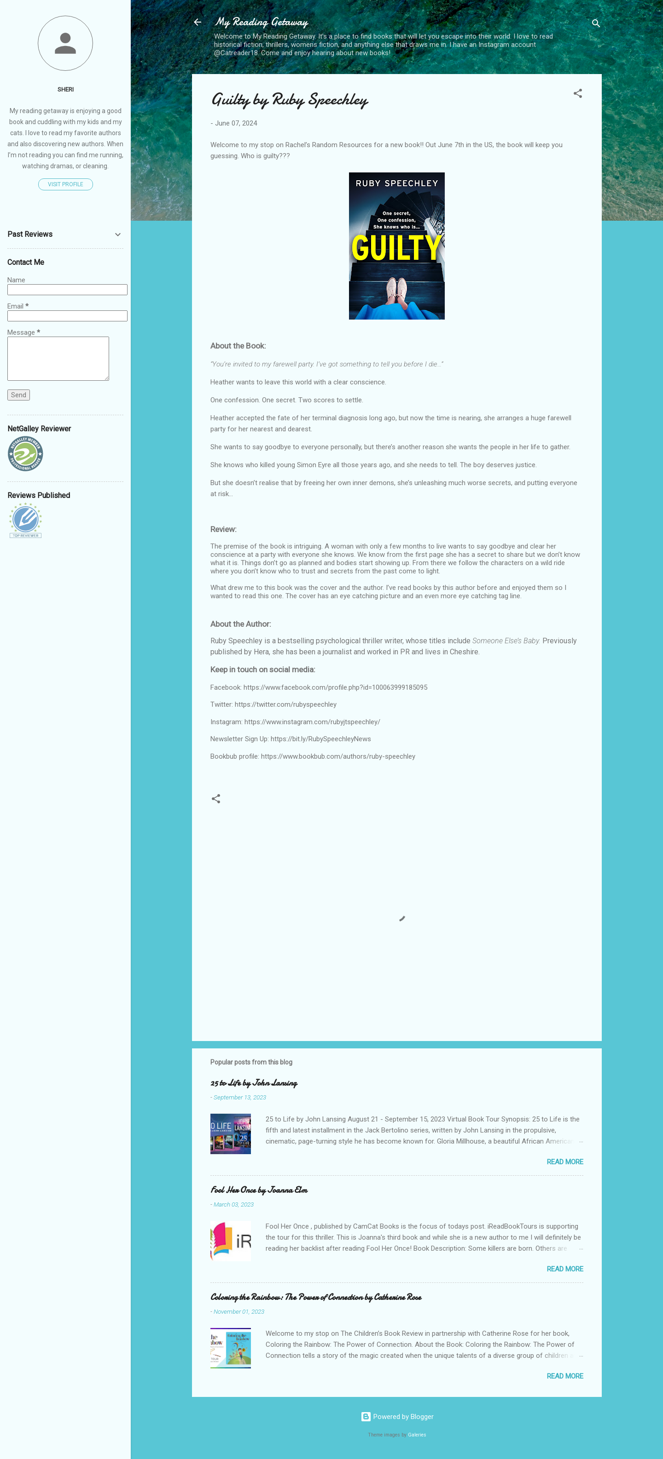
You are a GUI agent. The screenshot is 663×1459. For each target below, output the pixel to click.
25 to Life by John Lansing (253, 1083)
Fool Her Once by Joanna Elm (258, 1190)
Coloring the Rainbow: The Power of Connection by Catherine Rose (315, 1297)
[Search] (596, 25)
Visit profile (65, 184)
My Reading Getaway (261, 21)
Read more (565, 1162)
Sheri (66, 89)
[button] (577, 95)
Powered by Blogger (397, 1417)
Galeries (417, 1435)
